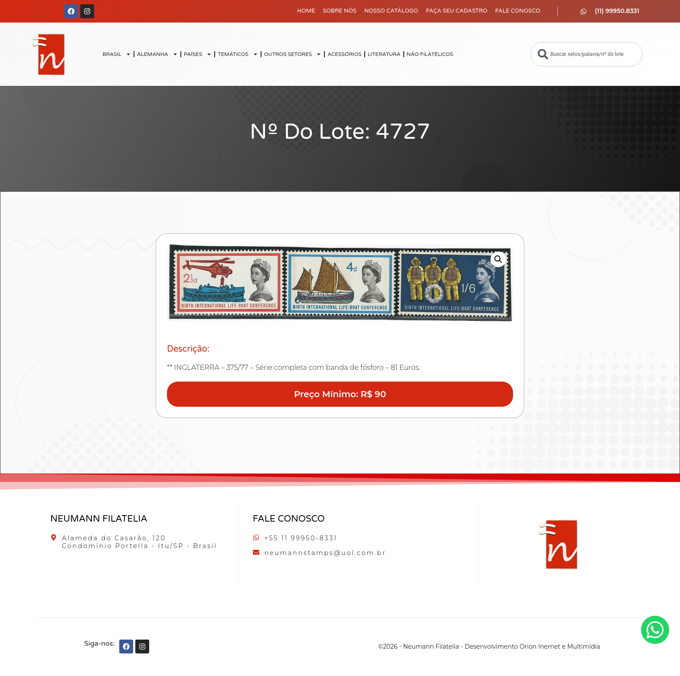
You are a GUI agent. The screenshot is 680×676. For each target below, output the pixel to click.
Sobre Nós (340, 10)
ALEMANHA (157, 54)
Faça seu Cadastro (456, 10)
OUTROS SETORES (292, 54)
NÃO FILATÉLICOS (430, 54)
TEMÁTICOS (238, 54)
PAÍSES (198, 54)
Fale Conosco (517, 10)
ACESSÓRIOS (344, 54)
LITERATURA (384, 54)
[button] (498, 259)
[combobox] (586, 54)
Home (306, 10)
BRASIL (116, 54)
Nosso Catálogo (391, 10)
